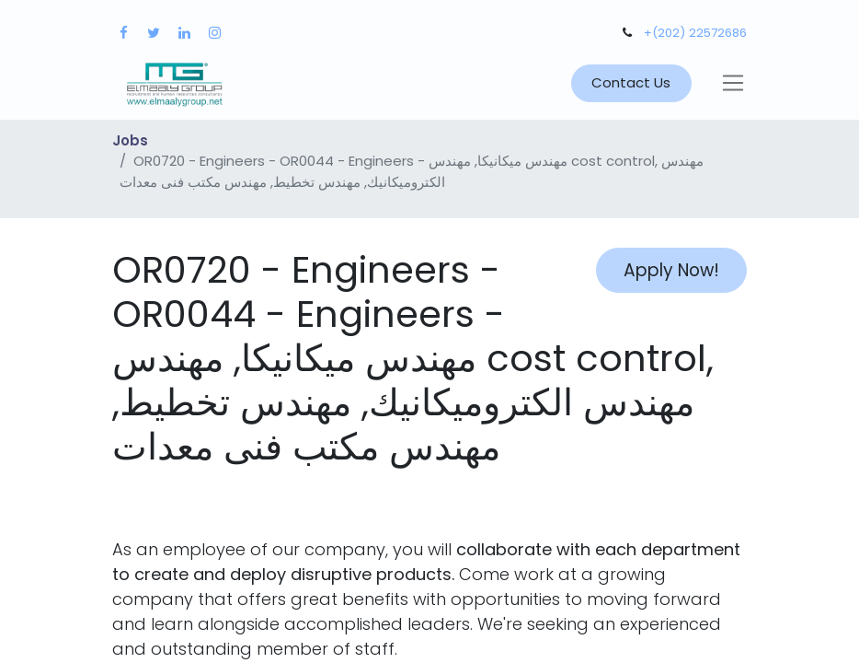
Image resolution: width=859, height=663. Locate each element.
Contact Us (630, 82)
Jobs (130, 140)
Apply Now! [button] (671, 270)
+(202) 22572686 (695, 32)
